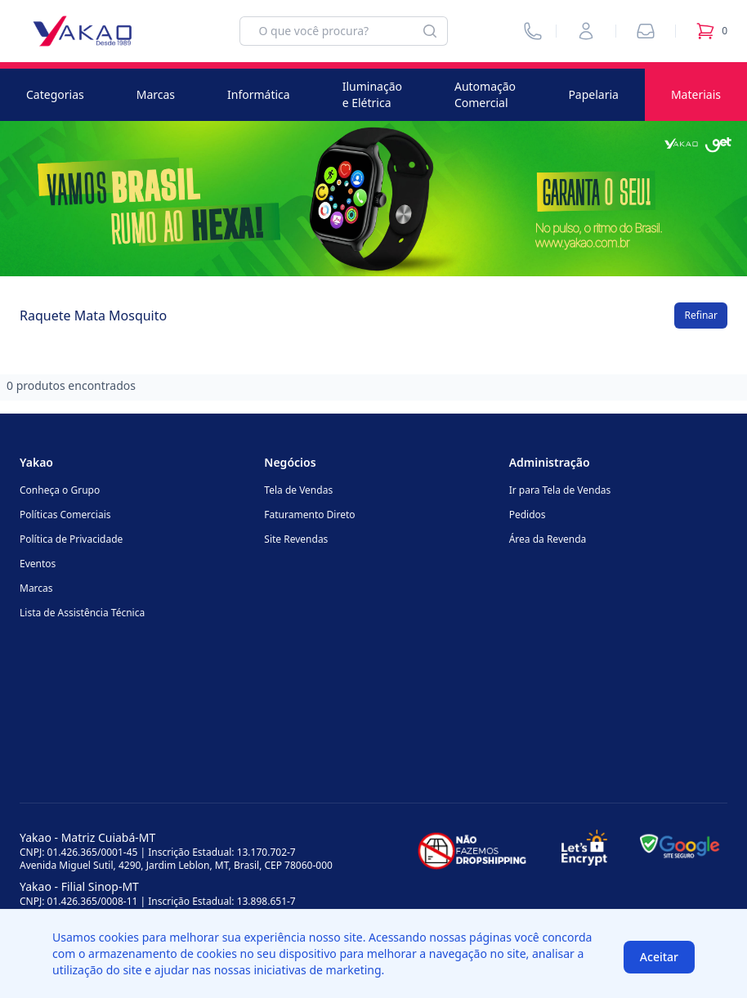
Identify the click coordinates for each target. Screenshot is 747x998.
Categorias (55, 94)
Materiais (696, 94)
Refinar (701, 315)
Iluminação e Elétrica (372, 94)
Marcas (155, 94)
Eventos (38, 564)
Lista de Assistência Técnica (82, 613)
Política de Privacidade (71, 539)
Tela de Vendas (298, 490)
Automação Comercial (485, 94)
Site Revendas (296, 539)
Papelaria (593, 94)
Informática (258, 94)
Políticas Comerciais (65, 514)
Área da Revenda (548, 539)
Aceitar (659, 956)
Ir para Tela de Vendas (560, 490)
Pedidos (527, 514)
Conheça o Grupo (60, 490)
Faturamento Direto (309, 514)
